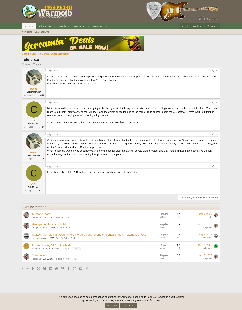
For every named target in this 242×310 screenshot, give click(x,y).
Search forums (42, 32)
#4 (217, 166)
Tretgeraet (36, 217)
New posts (27, 32)
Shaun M (36, 248)
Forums (29, 26)
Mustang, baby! (42, 214)
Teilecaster (39, 255)
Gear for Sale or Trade (66, 238)
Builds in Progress (65, 228)
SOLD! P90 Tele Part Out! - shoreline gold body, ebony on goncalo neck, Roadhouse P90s (89, 234)
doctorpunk (207, 248)
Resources (80, 26)
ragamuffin (37, 238)
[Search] (212, 26)
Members (98, 26)
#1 (217, 71)
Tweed (28, 64)
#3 (217, 134)
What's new (45, 26)
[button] (54, 26)
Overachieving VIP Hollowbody (51, 245)
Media (62, 26)
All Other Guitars (62, 217)
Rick (210, 217)
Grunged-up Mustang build (49, 224)
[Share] (213, 71)
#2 (217, 103)
